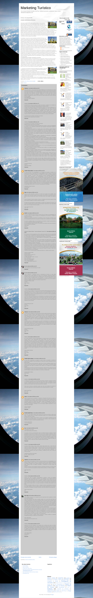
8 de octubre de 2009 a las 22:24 (31, 272)
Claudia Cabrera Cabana (28, 358)
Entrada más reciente (26, 557)
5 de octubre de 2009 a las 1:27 (33, 103)
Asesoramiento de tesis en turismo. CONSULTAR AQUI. (65, 56)
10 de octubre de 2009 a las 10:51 (34, 311)
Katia (25, 192)
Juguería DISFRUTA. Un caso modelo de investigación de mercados (68, 84)
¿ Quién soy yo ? (63, 64)
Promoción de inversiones (62, 588)
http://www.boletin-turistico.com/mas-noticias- (30, 571)
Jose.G (63, 49)
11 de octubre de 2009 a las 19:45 (34, 379)
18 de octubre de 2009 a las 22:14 (35, 495)
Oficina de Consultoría (64, 54)
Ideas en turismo (26, 567)
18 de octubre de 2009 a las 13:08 (34, 459)
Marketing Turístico (36, 8)
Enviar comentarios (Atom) (30, 559)
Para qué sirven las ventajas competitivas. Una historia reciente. (68, 104)
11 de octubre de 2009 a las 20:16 (39, 412)
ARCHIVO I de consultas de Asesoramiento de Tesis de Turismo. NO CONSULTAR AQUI (66, 59)
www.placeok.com (26, 573)
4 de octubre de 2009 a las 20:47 (34, 88)
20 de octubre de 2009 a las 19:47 (34, 523)
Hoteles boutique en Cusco (68, 151)
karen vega (26, 495)
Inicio (40, 557)
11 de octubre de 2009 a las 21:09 (32, 428)
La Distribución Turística (67, 123)
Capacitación (60, 577)
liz (24, 266)
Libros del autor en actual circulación (63, 582)
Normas (48, 584)
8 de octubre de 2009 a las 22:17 (31, 266)
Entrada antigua (53, 557)
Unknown (26, 88)
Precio (68, 587)
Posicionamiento (61, 587)
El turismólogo (25, 565)
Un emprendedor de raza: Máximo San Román (68, 114)
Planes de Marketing (60, 585)
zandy (25, 396)
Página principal (63, 53)
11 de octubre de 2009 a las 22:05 (34, 444)
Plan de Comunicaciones (58, 584)
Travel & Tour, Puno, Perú (27, 568)
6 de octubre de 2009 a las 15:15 (32, 192)
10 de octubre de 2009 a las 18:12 (34, 336)
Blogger (52, 594)
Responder (26, 118)
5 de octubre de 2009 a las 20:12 (39, 170)
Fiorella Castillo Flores (28, 412)
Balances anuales (51, 577)
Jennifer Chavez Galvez (28, 170)
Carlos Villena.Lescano (65, 47)
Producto (25, 82)
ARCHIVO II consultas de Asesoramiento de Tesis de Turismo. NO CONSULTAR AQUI (66, 62)
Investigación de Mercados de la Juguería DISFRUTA (68, 75)
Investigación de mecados (52, 581)
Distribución (66, 578)
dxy (25, 428)
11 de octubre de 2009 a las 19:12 (39, 358)
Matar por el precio (68, 140)
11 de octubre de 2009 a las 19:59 (33, 396)
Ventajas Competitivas (67, 133)
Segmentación (50, 589)
